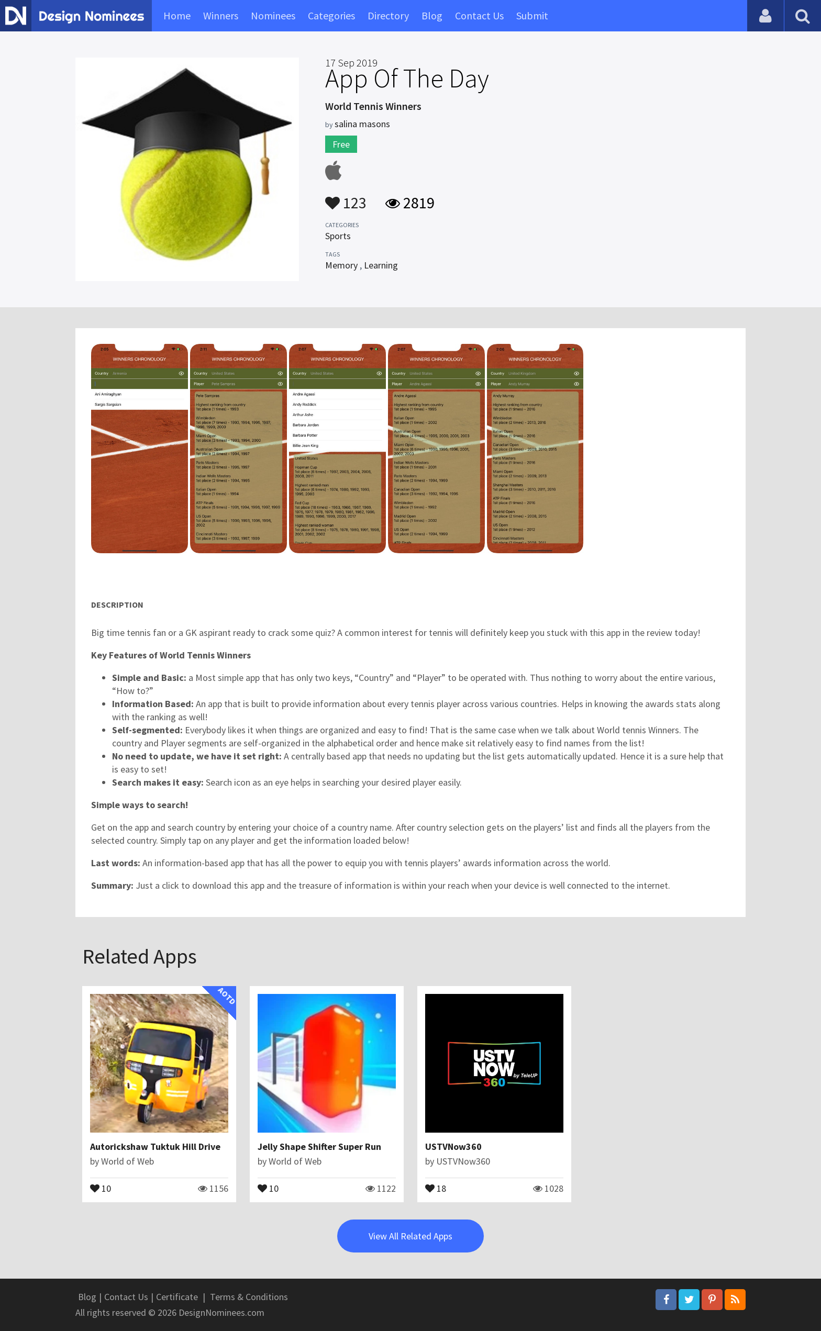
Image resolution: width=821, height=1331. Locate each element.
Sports (338, 236)
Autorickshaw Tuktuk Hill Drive (155, 1146)
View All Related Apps (410, 1236)
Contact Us (479, 15)
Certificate (177, 1297)
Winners (220, 15)
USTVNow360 (453, 1146)
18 (435, 1187)
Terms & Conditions (249, 1297)
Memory (341, 265)
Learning (381, 265)
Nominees (273, 15)
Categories (331, 15)
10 (100, 1187)
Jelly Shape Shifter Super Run (319, 1146)
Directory (388, 15)
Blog (431, 15)
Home (177, 15)
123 (346, 198)
